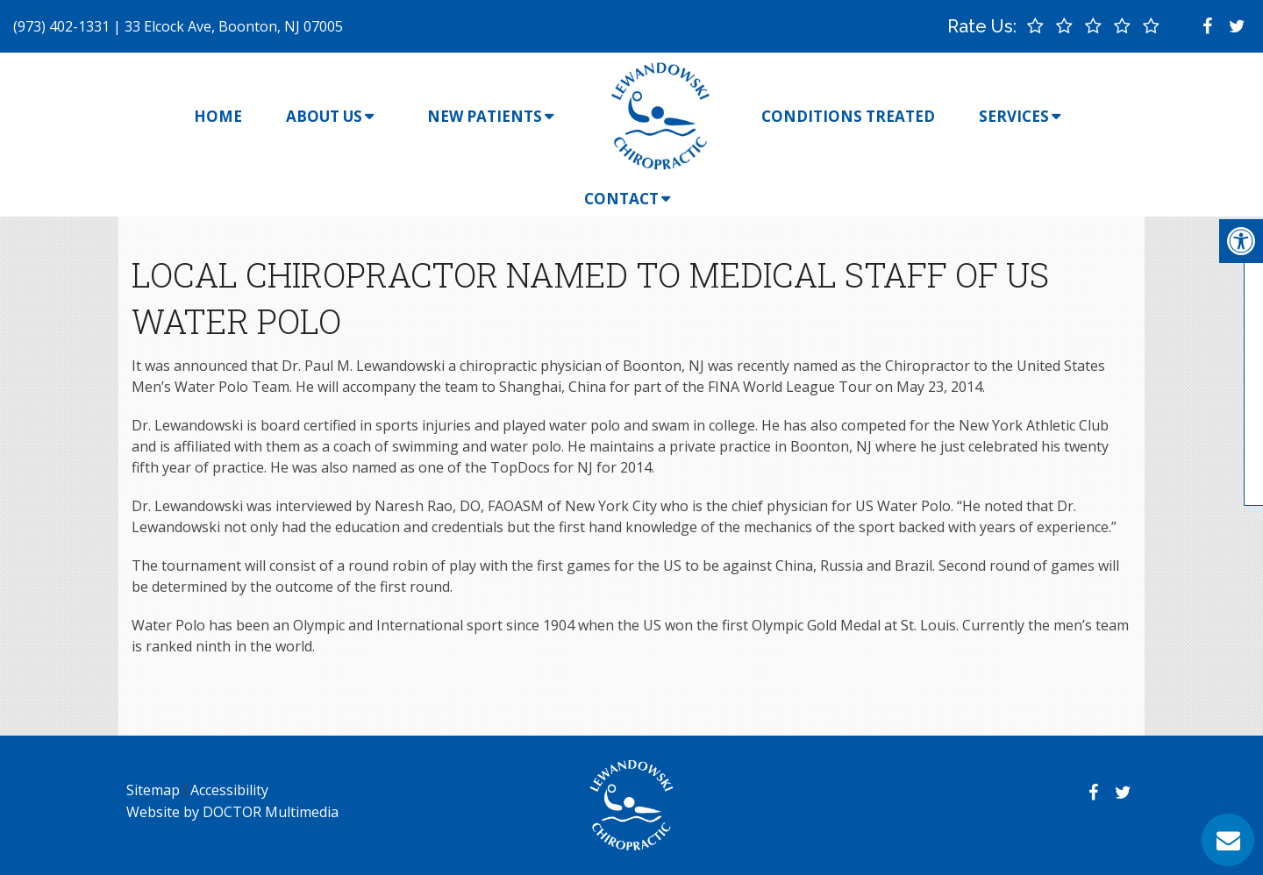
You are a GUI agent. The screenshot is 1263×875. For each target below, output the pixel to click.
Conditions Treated (848, 116)
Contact (621, 199)
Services (1014, 116)
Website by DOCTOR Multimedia (232, 812)
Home (218, 116)
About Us (324, 116)
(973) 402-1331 (61, 26)
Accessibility (229, 790)
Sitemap (153, 790)
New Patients (484, 116)
